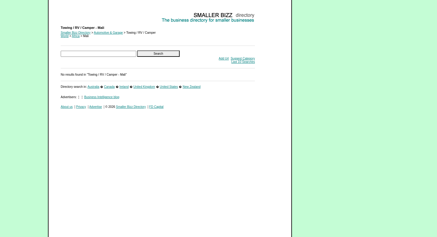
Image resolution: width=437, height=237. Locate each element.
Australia (93, 86)
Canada (109, 86)
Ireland (124, 86)
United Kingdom (144, 86)
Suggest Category (243, 58)
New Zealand (192, 86)
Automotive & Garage (108, 32)
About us (67, 106)
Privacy (81, 106)
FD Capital (156, 106)
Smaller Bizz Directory (75, 32)
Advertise (95, 106)
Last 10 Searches (243, 62)
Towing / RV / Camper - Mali (79, 13)
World (65, 36)
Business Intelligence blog (101, 97)
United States (169, 86)
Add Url (224, 58)
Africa (76, 36)
